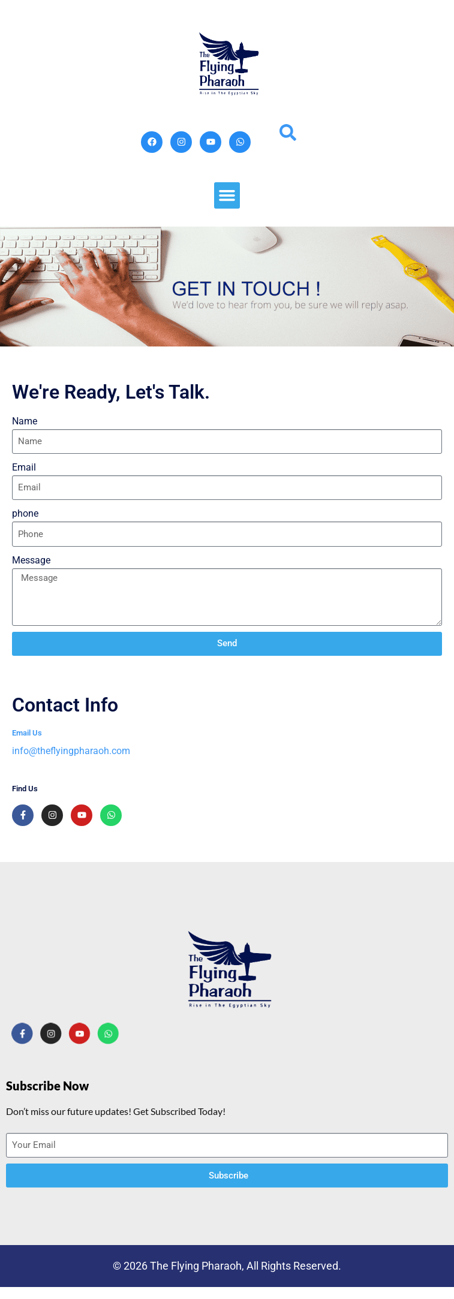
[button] (227, 195)
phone (25, 513)
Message (31, 560)
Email (24, 467)
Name (24, 421)
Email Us (27, 732)
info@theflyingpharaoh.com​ (71, 751)
